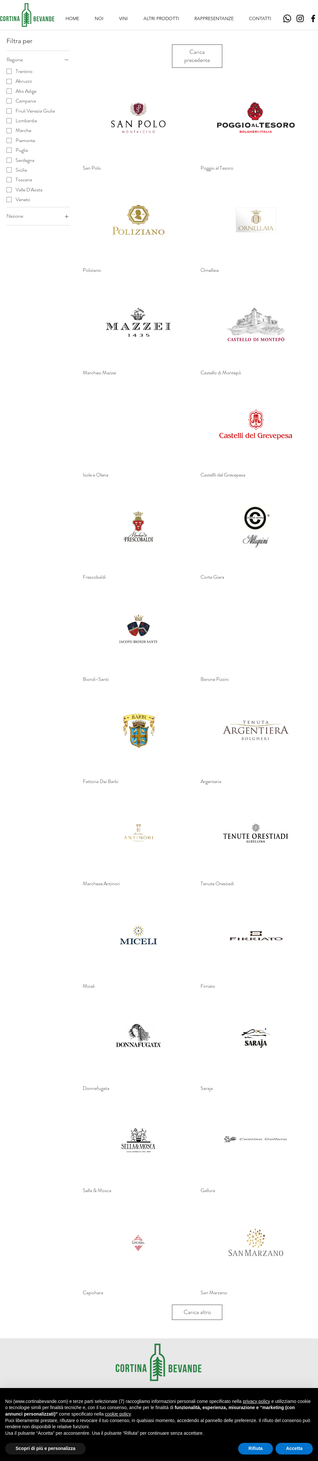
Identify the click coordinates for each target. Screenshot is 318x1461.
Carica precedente (197, 56)
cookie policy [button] (117, 1414)
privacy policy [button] (256, 1401)
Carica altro (197, 1312)
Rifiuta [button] (256, 1448)
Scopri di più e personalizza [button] (45, 1448)
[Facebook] (313, 18)
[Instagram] (300, 18)
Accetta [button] (294, 1448)
